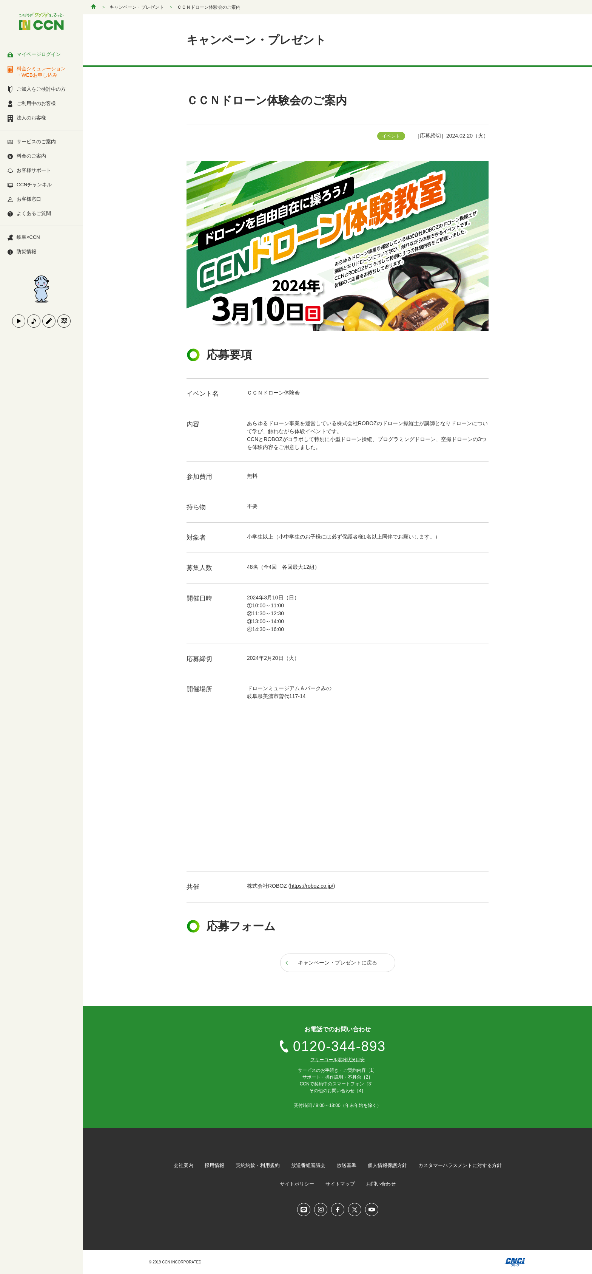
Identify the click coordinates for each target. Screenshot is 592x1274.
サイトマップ (340, 1184)
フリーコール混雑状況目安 (337, 1059)
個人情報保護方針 (387, 1165)
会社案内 (183, 1165)
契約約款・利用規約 (258, 1165)
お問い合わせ (381, 1184)
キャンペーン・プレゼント (136, 7)
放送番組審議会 (308, 1165)
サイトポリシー (297, 1184)
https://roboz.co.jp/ (311, 886)
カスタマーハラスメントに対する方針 (460, 1165)
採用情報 (214, 1165)
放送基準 (346, 1165)
